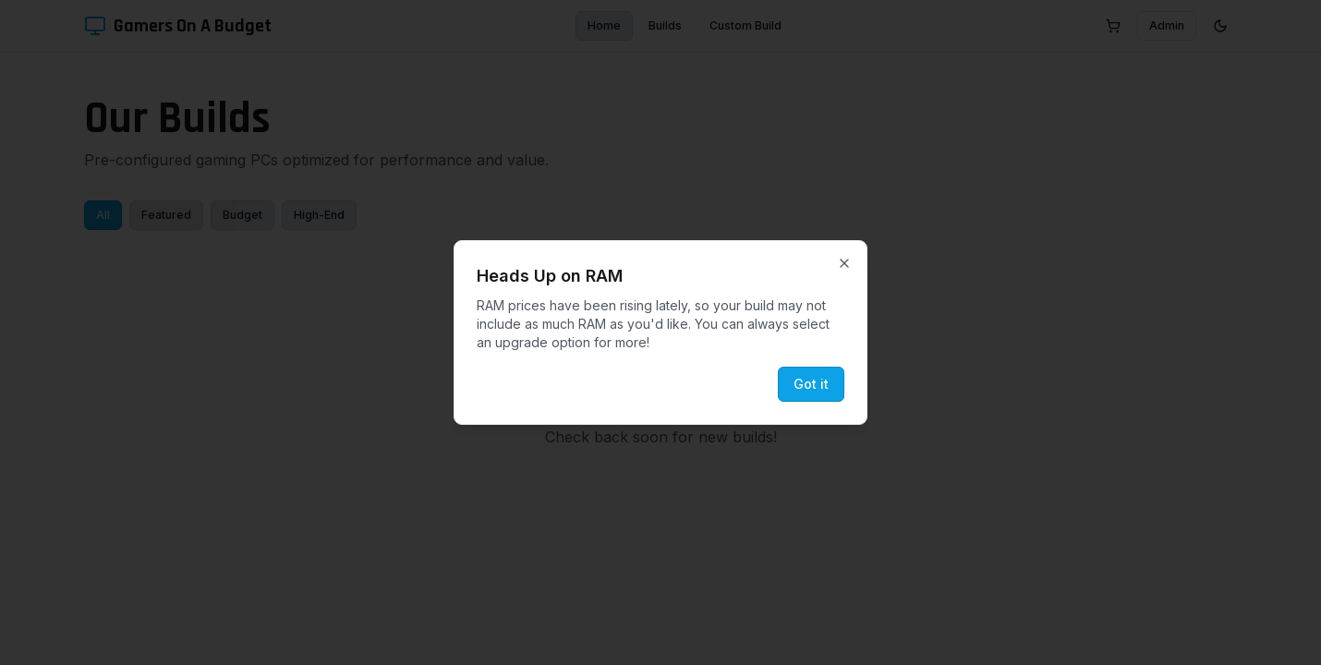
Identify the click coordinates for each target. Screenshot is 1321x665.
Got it (811, 384)
